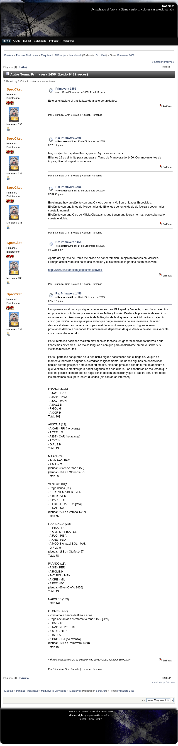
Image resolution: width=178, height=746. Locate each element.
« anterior (157, 61)
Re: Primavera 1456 (68, 137)
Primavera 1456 (65, 88)
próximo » (169, 61)
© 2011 (109, 715)
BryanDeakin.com (96, 715)
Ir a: (144, 700)
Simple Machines (104, 711)
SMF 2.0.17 (74, 711)
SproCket (101, 55)
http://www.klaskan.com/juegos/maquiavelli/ (75, 269)
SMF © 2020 (88, 711)
